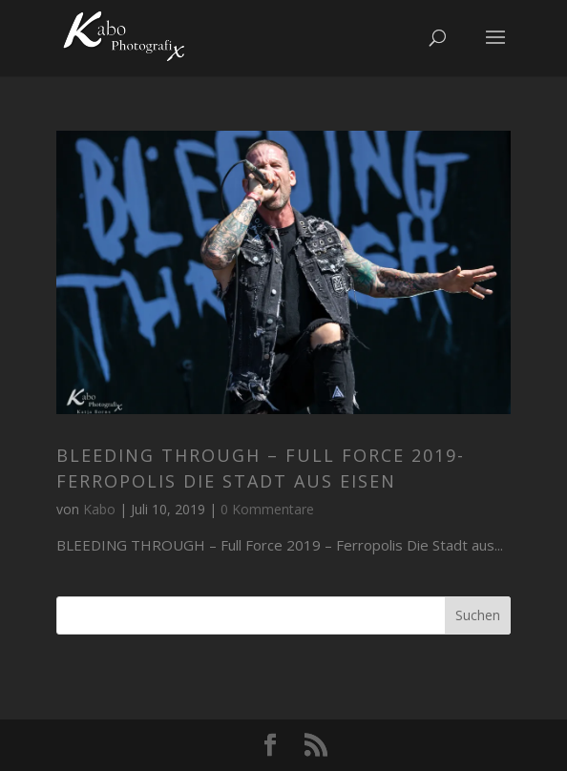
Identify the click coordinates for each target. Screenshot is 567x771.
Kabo (99, 509)
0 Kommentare (267, 509)
